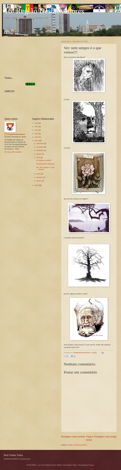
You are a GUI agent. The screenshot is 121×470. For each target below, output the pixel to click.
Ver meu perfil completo (12, 152)
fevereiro (40, 177)
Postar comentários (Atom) (77, 445)
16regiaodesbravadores (16, 134)
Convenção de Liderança (45, 164)
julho (38, 157)
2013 (37, 134)
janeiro (39, 181)
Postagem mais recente (73, 436)
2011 (37, 141)
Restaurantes (30, 82)
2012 (37, 137)
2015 (37, 126)
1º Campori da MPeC (43, 160)
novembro (40, 147)
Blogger (91, 465)
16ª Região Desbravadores (44, 11)
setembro (40, 150)
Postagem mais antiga (105, 436)
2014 (37, 130)
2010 (37, 185)
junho (39, 174)
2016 (37, 123)
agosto (39, 154)
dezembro (40, 143)
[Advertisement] (23, 56)
